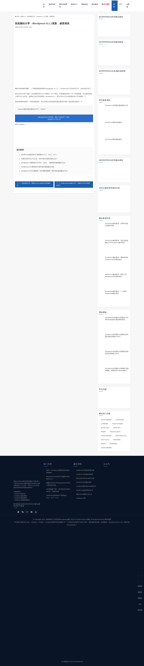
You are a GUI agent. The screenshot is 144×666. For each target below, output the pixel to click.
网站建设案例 (113, 443)
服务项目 (52, 4)
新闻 (114, 5)
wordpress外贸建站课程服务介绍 (116, 105)
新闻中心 (23, 16)
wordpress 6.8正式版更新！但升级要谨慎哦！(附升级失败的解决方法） (45, 171)
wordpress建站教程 (106, 419)
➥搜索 (127, 5)
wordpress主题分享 (115, 431)
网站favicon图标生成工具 (84, 494)
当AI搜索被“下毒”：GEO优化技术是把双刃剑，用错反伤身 (58, 490)
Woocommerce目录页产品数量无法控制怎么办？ (58, 478)
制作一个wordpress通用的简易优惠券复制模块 (58, 471)
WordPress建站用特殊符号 (84, 490)
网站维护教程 (116, 439)
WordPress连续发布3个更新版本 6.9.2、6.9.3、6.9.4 (38, 154)
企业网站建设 (104, 423)
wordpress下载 (81, 498)
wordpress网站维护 (106, 435)
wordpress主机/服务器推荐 (84, 474)
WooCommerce (105, 439)
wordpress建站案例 (106, 447)
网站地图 (108, 519)
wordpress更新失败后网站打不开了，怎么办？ (32, 109)
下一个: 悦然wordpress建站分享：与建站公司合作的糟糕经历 (73, 184)
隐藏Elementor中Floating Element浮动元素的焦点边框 (58, 484)
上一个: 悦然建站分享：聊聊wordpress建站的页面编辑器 (34, 184)
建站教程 (95, 4)
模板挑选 (84, 4)
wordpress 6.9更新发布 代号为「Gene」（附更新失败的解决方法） (43, 163)
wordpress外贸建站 (117, 423)
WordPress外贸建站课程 (84, 482)
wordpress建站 (120, 419)
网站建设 (103, 431)
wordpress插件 (105, 427)
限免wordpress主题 (121, 435)
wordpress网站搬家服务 (113, 139)
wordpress (49, 88)
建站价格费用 (63, 5)
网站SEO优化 (116, 427)
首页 (44, 5)
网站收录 (103, 443)
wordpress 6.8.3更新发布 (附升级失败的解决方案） (38, 167)
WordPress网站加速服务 (113, 122)
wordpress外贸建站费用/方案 (85, 470)
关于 (120, 4)
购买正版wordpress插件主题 (85, 478)
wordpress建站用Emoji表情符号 (86, 486)
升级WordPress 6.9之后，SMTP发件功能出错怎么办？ (39, 158)
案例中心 (74, 4)
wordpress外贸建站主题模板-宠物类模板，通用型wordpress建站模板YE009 (116, 370)
